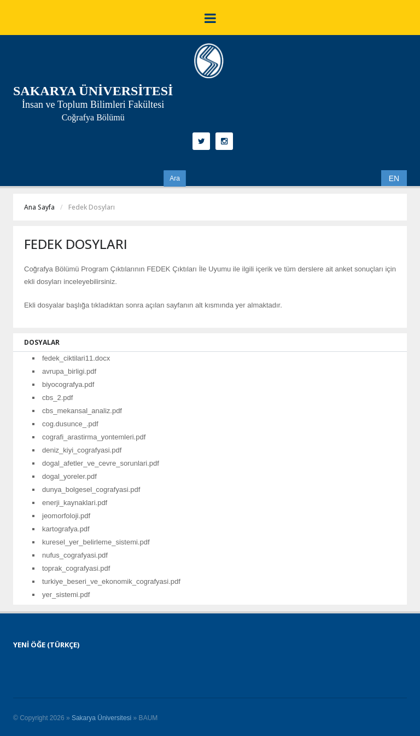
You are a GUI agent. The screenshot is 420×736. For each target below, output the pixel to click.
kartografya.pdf (66, 529)
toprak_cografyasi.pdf (76, 568)
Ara (175, 178)
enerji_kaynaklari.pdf (74, 503)
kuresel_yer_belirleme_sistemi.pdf (96, 542)
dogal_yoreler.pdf (69, 476)
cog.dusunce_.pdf (70, 424)
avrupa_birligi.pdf (69, 371)
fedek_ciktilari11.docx (76, 358)
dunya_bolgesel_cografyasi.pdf (91, 489)
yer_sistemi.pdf (66, 594)
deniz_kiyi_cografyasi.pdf (81, 450)
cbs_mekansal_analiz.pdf (82, 411)
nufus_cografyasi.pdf (75, 555)
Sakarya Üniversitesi (101, 718)
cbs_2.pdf (57, 397)
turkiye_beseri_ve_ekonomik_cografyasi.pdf (111, 581)
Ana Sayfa (39, 207)
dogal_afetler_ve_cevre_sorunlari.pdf (100, 463)
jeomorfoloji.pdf (66, 516)
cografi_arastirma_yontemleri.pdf (93, 437)
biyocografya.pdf (68, 384)
